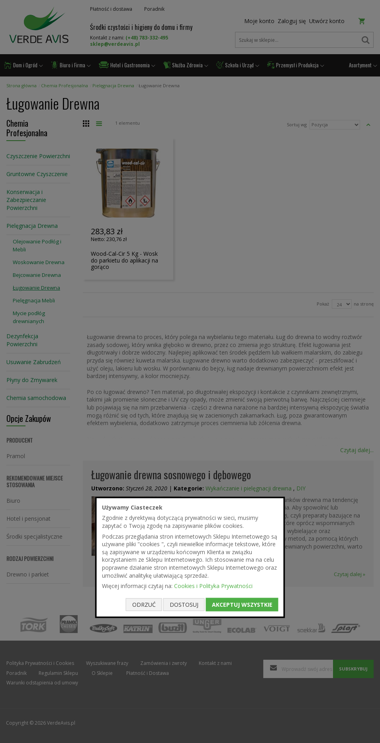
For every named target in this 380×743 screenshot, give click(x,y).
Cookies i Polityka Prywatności (213, 586)
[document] (190, 557)
